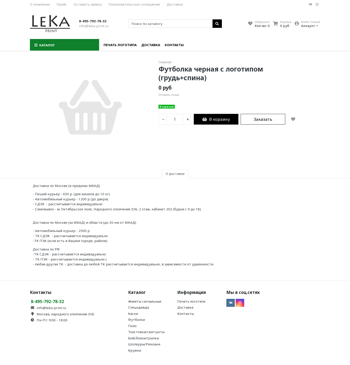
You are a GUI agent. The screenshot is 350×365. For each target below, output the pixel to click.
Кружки (134, 350)
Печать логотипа (120, 45)
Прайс (61, 4)
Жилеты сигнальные (144, 301)
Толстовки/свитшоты (146, 332)
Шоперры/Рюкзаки (144, 344)
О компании (40, 4)
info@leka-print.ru (93, 26)
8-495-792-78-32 (92, 21)
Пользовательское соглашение (134, 4)
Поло (132, 326)
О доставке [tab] (175, 173)
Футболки (136, 319)
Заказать (263, 119)
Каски (133, 313)
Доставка (175, 4)
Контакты (174, 45)
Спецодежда (138, 307)
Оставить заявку (88, 4)
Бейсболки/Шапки (143, 338)
